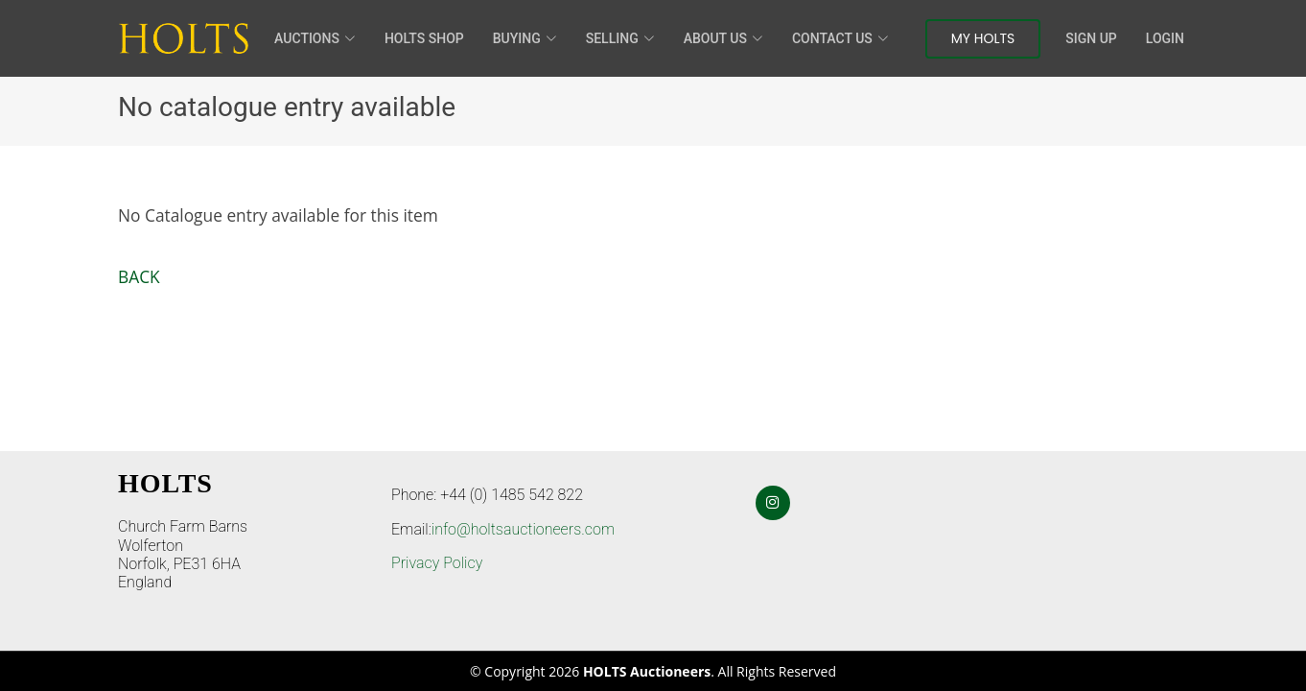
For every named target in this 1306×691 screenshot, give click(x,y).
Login (1165, 38)
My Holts (983, 38)
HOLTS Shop (424, 38)
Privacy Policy (436, 563)
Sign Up (1090, 38)
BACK (139, 276)
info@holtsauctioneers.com (523, 529)
